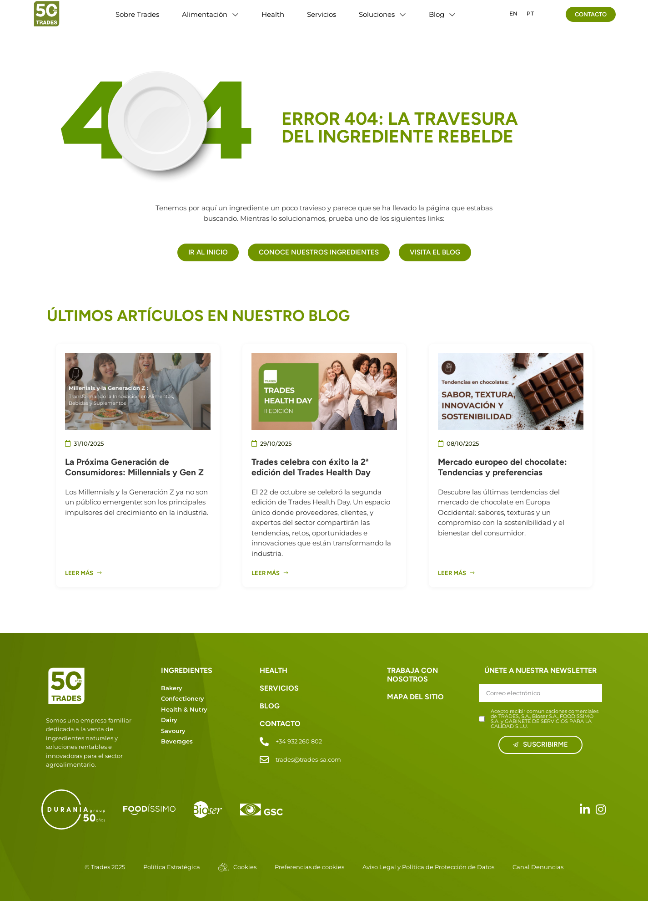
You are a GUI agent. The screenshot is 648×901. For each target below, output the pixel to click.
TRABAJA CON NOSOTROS (412, 674)
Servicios (321, 14)
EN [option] (513, 13)
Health (272, 14)
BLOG (270, 706)
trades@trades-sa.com (308, 759)
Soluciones (382, 14)
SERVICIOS (279, 688)
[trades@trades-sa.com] (264, 759)
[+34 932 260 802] (264, 741)
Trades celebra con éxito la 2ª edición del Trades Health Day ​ (312, 467)
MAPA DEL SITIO (415, 696)
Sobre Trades (137, 14)
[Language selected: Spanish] (521, 13)
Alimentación (210, 14)
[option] (513, 13)
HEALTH (273, 670)
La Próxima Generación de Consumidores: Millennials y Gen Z (134, 467)
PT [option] (530, 13)
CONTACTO (280, 723)
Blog (442, 14)
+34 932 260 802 (299, 741)
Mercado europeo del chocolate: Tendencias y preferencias (502, 467)
